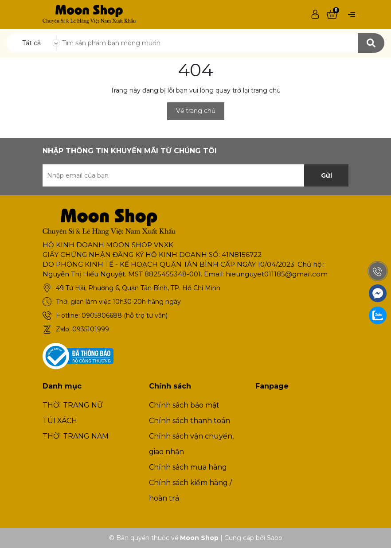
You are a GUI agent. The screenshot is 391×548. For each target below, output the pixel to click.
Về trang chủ (195, 111)
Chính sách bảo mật (184, 405)
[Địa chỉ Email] (195, 175)
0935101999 (90, 329)
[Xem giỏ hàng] (332, 15)
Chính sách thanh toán (189, 420)
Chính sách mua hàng (188, 467)
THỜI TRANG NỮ (73, 405)
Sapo (274, 538)
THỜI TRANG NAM (76, 436)
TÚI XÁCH (60, 420)
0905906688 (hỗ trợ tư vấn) (125, 315)
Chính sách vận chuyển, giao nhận (191, 444)
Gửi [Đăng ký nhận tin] (326, 175)
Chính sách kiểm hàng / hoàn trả (190, 490)
